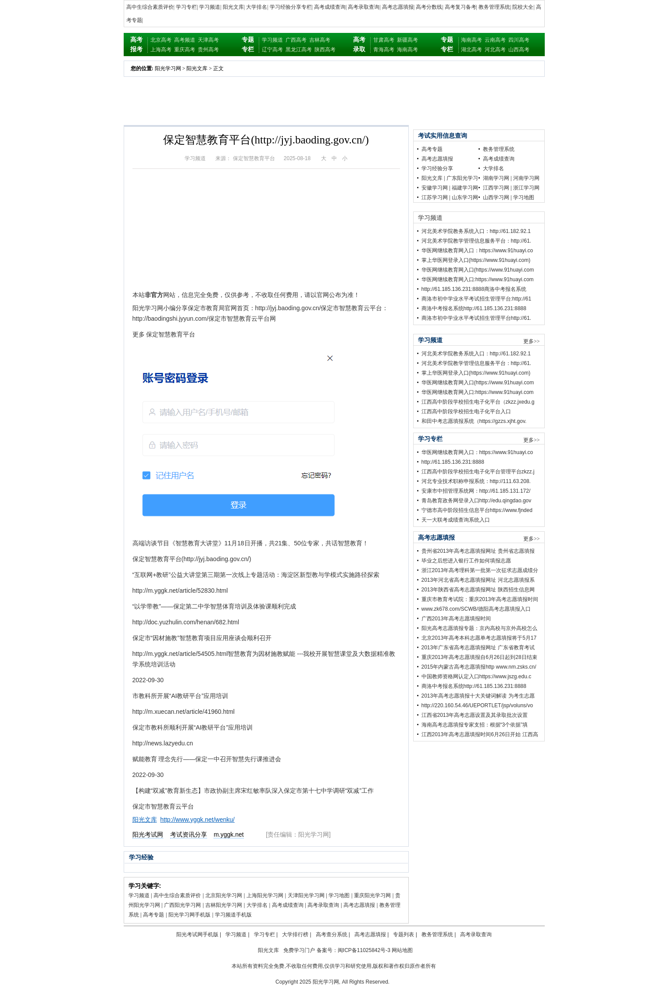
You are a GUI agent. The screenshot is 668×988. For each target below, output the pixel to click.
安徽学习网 (435, 188)
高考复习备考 (460, 7)
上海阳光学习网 (264, 895)
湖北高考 (471, 50)
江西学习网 (496, 188)
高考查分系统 (331, 934)
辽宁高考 (272, 50)
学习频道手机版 (233, 915)
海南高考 (407, 50)
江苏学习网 (435, 197)
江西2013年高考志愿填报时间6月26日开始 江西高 (480, 734)
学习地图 (339, 895)
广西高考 (296, 40)
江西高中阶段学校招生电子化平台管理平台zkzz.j (478, 472)
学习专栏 (186, 7)
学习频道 (209, 7)
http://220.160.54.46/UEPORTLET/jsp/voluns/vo (477, 705)
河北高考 (495, 50)
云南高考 (495, 40)
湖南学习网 (496, 178)
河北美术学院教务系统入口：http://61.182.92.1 (476, 231)
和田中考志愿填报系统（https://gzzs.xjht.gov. (474, 421)
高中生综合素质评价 (150, 7)
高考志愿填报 (398, 7)
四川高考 (518, 40)
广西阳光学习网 (182, 905)
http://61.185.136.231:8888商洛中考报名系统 (474, 289)
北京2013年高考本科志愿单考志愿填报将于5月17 (479, 638)
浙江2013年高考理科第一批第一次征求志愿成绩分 (480, 570)
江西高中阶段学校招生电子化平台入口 (466, 411)
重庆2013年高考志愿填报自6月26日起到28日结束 (479, 657)
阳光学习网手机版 (189, 915)
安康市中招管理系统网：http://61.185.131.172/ (476, 491)
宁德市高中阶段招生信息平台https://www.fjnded (477, 510)
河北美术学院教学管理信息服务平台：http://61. (477, 241)
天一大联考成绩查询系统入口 (456, 520)
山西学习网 (496, 197)
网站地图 (402, 950)
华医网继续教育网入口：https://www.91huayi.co (477, 250)
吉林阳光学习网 (223, 905)
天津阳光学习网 (306, 895)
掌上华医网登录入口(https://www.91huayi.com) (476, 260)
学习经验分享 (437, 168)
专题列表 (403, 934)
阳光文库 (233, 7)
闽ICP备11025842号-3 (364, 950)
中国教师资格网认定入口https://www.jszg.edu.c (477, 676)
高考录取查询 (363, 7)
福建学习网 (465, 188)
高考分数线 (429, 7)
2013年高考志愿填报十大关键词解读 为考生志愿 (478, 696)
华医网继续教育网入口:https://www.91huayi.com (478, 279)
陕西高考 (325, 50)
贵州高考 (208, 50)
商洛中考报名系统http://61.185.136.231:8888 (474, 308)
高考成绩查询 (330, 7)
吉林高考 (319, 40)
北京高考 (160, 40)
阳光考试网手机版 (197, 934)
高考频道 (184, 40)
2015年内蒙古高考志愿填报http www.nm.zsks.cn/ (479, 667)
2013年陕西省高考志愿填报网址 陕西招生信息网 (478, 590)
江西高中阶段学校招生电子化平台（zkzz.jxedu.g (478, 402)
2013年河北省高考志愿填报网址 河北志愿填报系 (478, 580)
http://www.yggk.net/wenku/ (197, 819)
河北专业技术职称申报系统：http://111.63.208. (476, 481)
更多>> (531, 341)
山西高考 (518, 50)
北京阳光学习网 (223, 895)
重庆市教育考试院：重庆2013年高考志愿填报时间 (480, 599)
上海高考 (160, 50)
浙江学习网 (526, 188)
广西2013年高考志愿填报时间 (456, 619)
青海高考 (383, 50)
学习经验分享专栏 (291, 7)
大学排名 (256, 7)
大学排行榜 (295, 934)
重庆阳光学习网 (372, 895)
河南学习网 (526, 178)
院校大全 (522, 7)
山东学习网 (465, 197)
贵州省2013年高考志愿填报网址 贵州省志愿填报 (478, 551)
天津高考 (208, 40)
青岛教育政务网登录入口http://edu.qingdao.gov (477, 501)
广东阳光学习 (462, 178)
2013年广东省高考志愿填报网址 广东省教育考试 (478, 647)
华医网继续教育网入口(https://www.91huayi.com (478, 270)
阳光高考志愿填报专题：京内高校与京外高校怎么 (479, 628)
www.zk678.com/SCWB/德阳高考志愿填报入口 (476, 609)
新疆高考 (407, 40)
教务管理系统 (494, 7)
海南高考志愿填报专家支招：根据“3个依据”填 (475, 725)
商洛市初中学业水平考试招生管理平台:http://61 (477, 299)
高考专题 (153, 915)
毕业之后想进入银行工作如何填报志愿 (466, 561)
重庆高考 (184, 50)
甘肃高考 (383, 40)
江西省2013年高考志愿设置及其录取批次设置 (475, 715)
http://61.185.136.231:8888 (453, 462)
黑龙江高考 (299, 50)
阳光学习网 (168, 68)
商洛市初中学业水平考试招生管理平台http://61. (477, 318)
